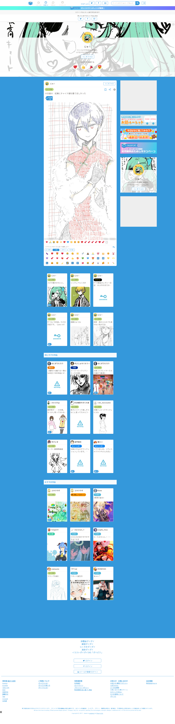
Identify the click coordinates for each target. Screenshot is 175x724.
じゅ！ (87, 46)
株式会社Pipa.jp (151, 683)
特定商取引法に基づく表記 (83, 690)
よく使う (48, 250)
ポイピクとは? (43, 683)
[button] (1, 712)
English (4, 683)
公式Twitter (114, 685)
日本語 (4, 701)
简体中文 (5, 692)
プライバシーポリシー (81, 688)
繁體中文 (5, 694)
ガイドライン (78, 685)
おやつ (64, 250)
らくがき (49, 89)
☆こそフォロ (87, 57)
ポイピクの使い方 (44, 685)
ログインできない (116, 692)
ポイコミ (113, 696)
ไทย (3, 696)
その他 (71, 250)
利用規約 (77, 683)
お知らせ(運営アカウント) (119, 683)
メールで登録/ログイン (87, 671)
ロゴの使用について (116, 694)
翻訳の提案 (12, 681)
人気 (56, 250)
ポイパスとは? (43, 688)
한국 (3, 690)
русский (5, 699)
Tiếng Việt (5, 688)
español (5, 685)
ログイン (87, 660)
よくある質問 (114, 688)
